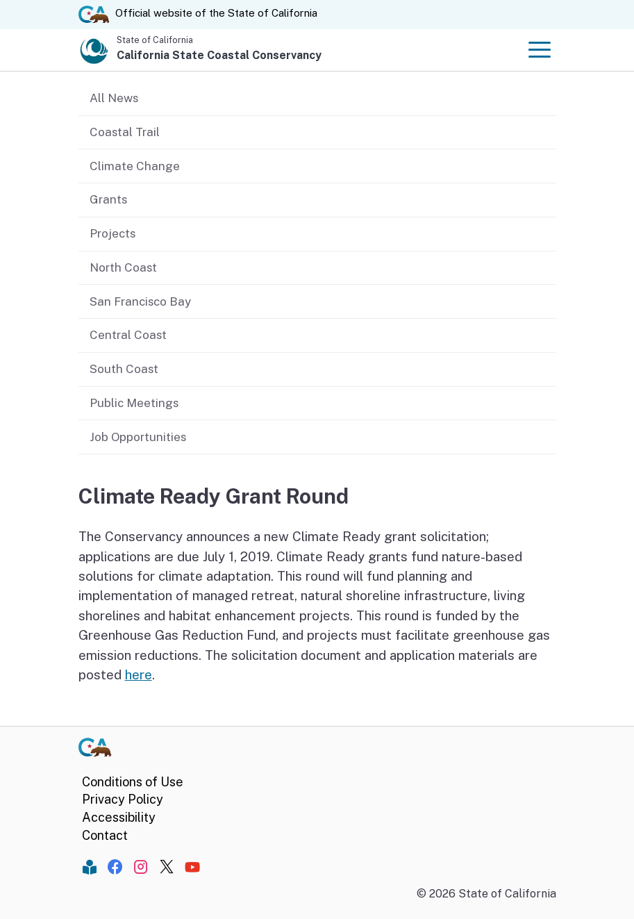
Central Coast (128, 335)
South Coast (124, 369)
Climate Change (135, 166)
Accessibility (119, 817)
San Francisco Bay (140, 301)
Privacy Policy (122, 799)
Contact (105, 835)
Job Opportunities (138, 437)
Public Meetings (134, 403)
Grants (108, 199)
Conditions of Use (132, 782)
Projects (112, 233)
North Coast (123, 267)
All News (114, 98)
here (138, 674)
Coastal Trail (125, 132)
